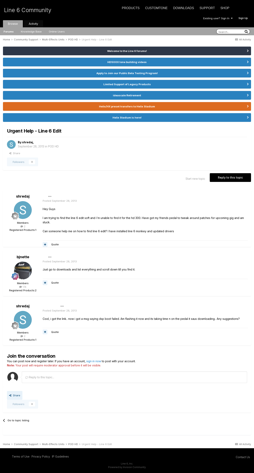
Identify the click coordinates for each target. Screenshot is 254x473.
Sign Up (243, 18)
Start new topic (195, 178)
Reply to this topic (230, 177)
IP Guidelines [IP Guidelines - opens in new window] (60, 456)
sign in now (93, 361)
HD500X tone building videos (127, 62)
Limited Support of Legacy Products (127, 84)
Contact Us (243, 457)
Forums (9, 31)
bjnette (23, 257)
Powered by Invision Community (127, 467)
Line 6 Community (27, 10)
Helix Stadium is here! (127, 117)
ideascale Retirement (127, 95)
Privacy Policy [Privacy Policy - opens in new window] (41, 456)
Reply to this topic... (39, 377)
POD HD (53, 146)
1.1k (22, 286)
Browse (13, 23)
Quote (55, 244)
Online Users (57, 31)
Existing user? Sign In (218, 18)
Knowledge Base (31, 31)
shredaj (27, 142)
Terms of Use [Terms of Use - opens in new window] (21, 456)
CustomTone (156, 8)
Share (14, 153)
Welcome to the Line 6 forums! (127, 51)
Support (207, 8)
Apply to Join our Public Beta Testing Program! (127, 73)
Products (131, 8)
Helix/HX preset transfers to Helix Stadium (127, 106)
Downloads (183, 8)
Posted (60, 200)
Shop (224, 8)
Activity (33, 23)
